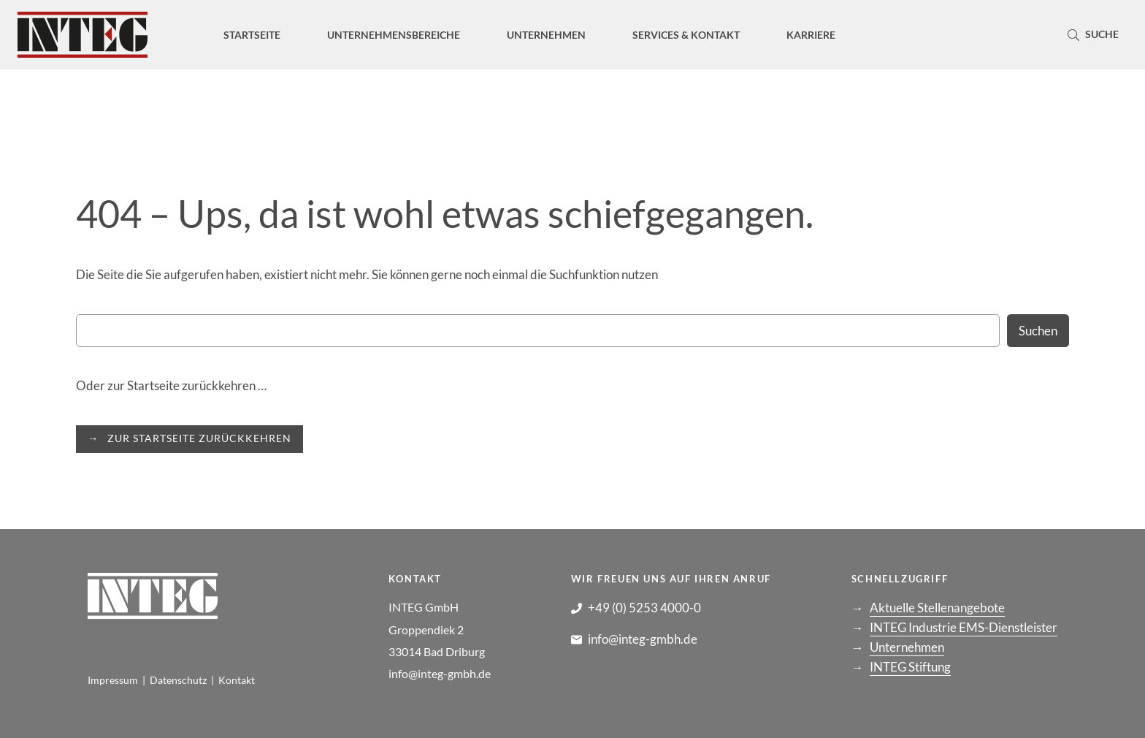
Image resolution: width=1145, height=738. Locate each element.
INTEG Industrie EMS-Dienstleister (963, 627)
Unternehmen (907, 647)
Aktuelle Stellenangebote (937, 607)
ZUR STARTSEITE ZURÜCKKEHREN (199, 438)
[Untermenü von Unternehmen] (546, 34)
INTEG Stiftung (910, 666)
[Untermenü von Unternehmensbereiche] (393, 34)
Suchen (1038, 330)
